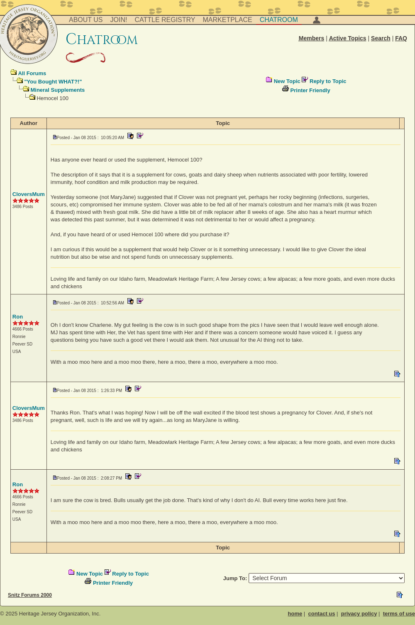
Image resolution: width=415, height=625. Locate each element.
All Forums (32, 73)
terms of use (399, 613)
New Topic (287, 81)
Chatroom (279, 19)
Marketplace (227, 19)
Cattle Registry (164, 19)
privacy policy (359, 613)
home (295, 613)
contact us (321, 613)
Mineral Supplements (57, 90)
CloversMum (28, 194)
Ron (17, 317)
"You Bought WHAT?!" (53, 81)
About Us (86, 19)
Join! (118, 19)
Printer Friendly (310, 90)
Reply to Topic (328, 81)
